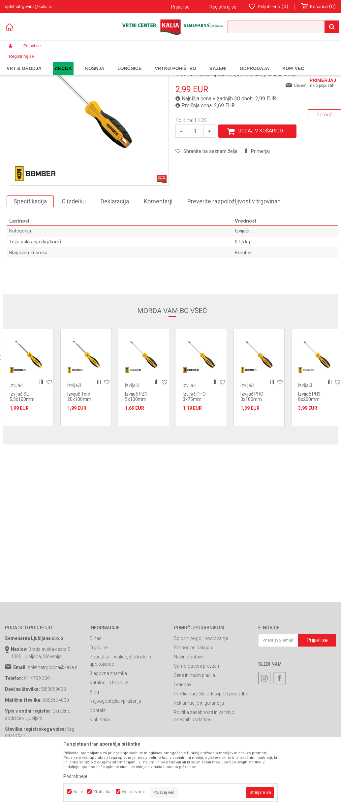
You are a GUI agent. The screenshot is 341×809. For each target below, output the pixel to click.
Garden (71, 61)
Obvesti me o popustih (314, 139)
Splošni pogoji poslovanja (201, 692)
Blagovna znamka (108, 727)
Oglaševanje (133, 791)
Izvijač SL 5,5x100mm (22, 450)
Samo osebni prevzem (197, 719)
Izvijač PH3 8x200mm (309, 450)
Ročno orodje (123, 61)
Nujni (78, 791)
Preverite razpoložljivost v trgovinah (234, 255)
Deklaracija (115, 255)
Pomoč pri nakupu (193, 701)
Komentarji (158, 255)
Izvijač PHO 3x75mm (194, 450)
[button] (283, 26)
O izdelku (74, 255)
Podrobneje (75, 776)
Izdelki (54, 61)
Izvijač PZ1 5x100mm (136, 450)
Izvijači (146, 61)
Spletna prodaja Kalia (24, 61)
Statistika (102, 791)
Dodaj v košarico (260, 185)
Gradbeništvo (95, 61)
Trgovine (98, 701)
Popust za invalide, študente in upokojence (120, 714)
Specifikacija (30, 255)
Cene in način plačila (194, 729)
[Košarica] (318, 6)
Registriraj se (222, 7)
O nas (95, 692)
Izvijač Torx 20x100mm (79, 450)
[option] (89, 160)
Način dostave (188, 710)
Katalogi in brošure (108, 736)
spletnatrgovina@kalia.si (53, 721)
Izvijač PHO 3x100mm (252, 450)
